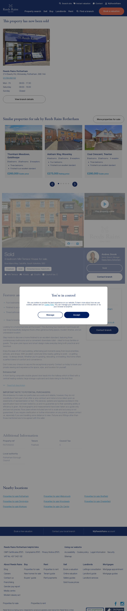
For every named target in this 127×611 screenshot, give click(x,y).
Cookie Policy (49, 304)
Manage (50, 315)
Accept (76, 315)
